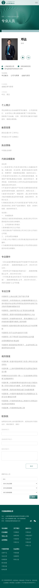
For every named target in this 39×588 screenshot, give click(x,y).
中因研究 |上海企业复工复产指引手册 (15, 299)
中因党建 (16, 553)
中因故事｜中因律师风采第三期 (13, 410)
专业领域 (4, 528)
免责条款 (15, 580)
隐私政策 (21, 580)
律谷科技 (34, 580)
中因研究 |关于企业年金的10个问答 (15, 335)
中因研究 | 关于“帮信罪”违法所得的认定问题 (18, 339)
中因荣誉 (16, 539)
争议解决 (5, 75)
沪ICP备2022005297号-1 (28, 582)
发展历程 (16, 535)
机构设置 (4, 569)
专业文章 (4, 556)
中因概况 (16, 532)
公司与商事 (15, 75)
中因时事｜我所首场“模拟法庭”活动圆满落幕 (18, 392)
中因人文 (28, 545)
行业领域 (4, 532)
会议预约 (17, 582)
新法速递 (4, 563)
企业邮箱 (5, 582)
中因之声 (28, 539)
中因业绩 (28, 542)
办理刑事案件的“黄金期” (10, 343)
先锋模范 (16, 556)
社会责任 (16, 549)
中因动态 (28, 532)
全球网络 (4, 540)
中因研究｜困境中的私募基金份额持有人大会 (18, 317)
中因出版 (4, 566)
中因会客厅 (28, 535)
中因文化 (16, 542)
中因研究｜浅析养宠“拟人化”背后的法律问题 (18, 313)
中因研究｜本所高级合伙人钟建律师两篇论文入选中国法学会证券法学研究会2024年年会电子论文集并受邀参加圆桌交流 (19, 306)
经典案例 (4, 559)
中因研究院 (5, 549)
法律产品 (4, 553)
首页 (3, 16)
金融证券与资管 (7, 89)
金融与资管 (26, 75)
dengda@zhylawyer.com (13, 69)
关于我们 (16, 528)
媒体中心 (28, 528)
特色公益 (16, 559)
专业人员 (10, 16)
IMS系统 (12, 582)
